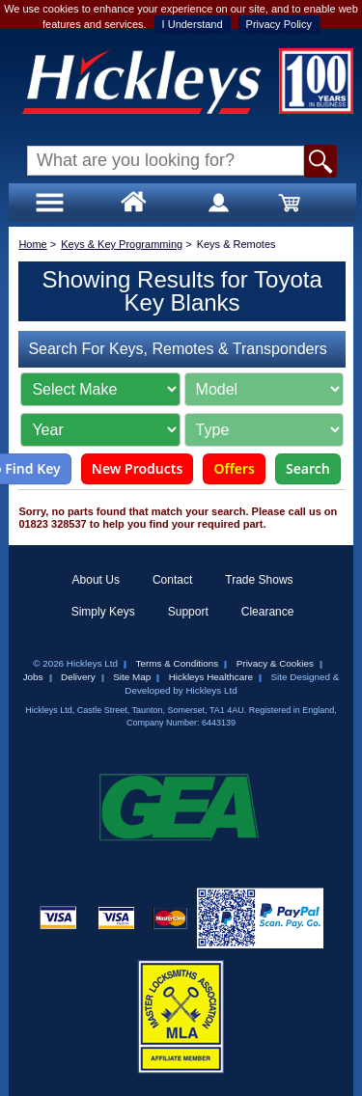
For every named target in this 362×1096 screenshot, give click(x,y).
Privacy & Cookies (275, 663)
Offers (234, 468)
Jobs (33, 676)
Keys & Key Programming (121, 244)
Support (188, 611)
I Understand (192, 24)
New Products (137, 468)
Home (32, 244)
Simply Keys (103, 611)
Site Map (132, 676)
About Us (96, 580)
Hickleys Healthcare (211, 676)
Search (308, 468)
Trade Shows (258, 580)
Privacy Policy (279, 24)
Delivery (78, 676)
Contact (172, 580)
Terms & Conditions (177, 663)
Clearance (267, 611)
